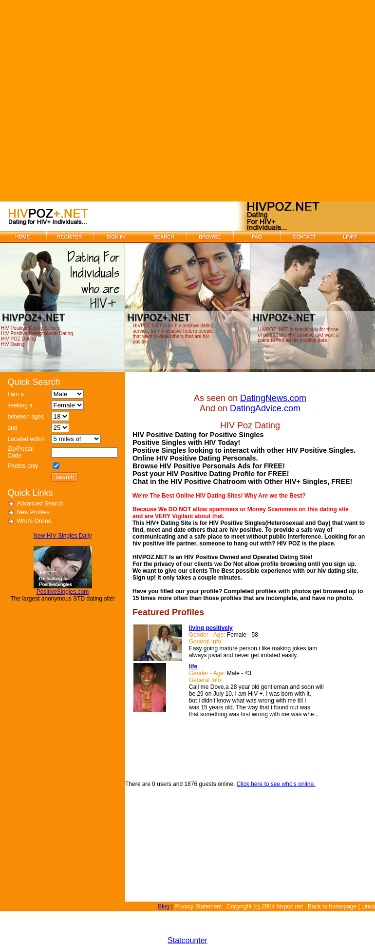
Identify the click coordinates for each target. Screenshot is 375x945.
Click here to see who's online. (276, 784)
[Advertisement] (100, 100)
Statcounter (187, 940)
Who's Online (34, 521)
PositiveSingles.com (63, 591)
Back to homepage (332, 906)
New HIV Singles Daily (62, 535)
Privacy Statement (198, 906)
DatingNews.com (273, 398)
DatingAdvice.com (265, 408)
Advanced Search (40, 503)
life (193, 666)
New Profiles (33, 512)
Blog (163, 906)
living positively (211, 627)
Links (368, 906)
